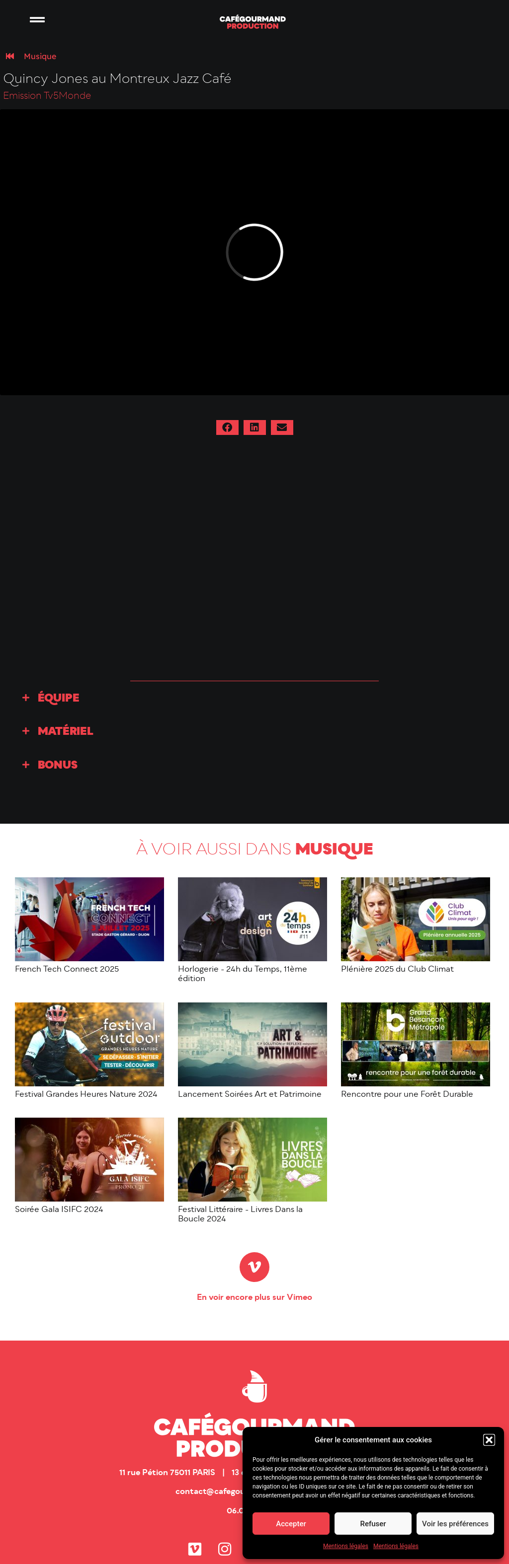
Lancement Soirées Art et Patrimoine (250, 1094)
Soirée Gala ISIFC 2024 (59, 1210)
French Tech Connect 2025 (67, 969)
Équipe (59, 699)
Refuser (373, 1523)
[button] (489, 1440)
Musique (40, 56)
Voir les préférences (455, 1523)
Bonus (58, 766)
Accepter (291, 1523)
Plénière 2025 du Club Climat (397, 969)
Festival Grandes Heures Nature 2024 (86, 1094)
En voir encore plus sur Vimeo (254, 1297)
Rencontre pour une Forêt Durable (407, 1094)
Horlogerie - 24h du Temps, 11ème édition (242, 974)
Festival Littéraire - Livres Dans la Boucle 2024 (240, 1215)
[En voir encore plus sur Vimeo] (254, 1267)
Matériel (65, 732)
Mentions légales (345, 1546)
